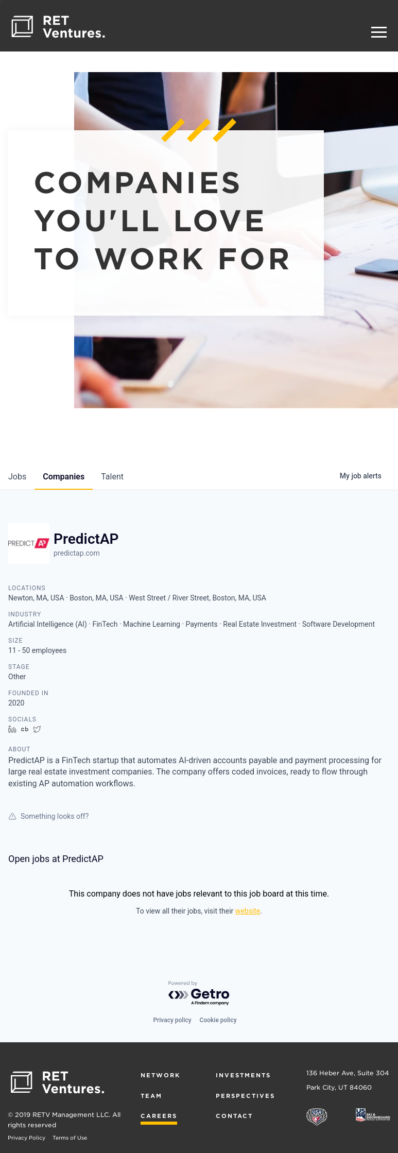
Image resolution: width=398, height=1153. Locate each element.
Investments (243, 1075)
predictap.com (77, 553)
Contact (234, 1116)
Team (151, 1095)
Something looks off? (48, 816)
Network (160, 1075)
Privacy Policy (26, 1137)
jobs (17, 476)
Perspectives (245, 1095)
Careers (159, 1116)
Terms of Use (70, 1137)
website (247, 911)
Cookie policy (218, 1020)
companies (63, 476)
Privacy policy (172, 1020)
